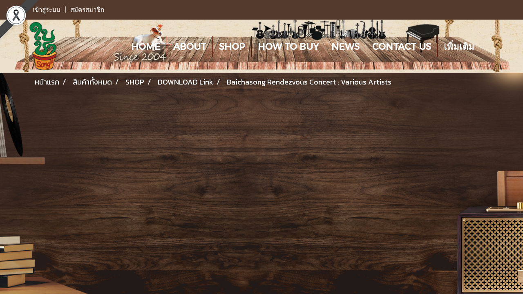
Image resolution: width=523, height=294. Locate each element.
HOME (146, 46)
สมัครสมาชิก (87, 9)
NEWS (345, 46)
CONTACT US (401, 46)
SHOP (232, 46)
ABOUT (189, 46)
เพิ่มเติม (459, 46)
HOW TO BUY (288, 46)
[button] (488, 46)
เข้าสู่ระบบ (46, 9)
